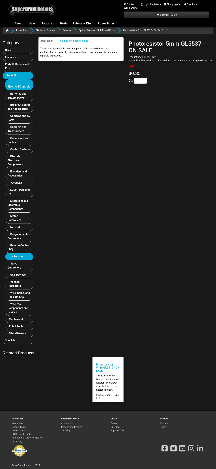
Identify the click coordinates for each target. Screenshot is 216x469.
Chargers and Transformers (17, 129)
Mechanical (16, 319)
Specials (10, 340)
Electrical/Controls (46, 30)
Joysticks (16, 182)
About (18, 23)
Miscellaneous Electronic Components (18, 205)
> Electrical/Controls (19, 84)
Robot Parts (106, 23)
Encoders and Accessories (17, 173)
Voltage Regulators (14, 283)
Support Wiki (117, 430)
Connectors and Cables (18, 140)
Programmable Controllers (18, 236)
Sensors (67, 30)
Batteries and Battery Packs (17, 95)
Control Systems (20, 149)
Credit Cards (18, 430)
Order (163, 427)
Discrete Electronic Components (15, 160)
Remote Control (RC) (18, 247)
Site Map (66, 430)
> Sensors (18, 256)
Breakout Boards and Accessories (19, 106)
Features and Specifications (73, 40)
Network (15, 227)
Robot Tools (16, 326)
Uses (32, 23)
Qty (131, 80)
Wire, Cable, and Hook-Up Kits (19, 295)
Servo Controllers (14, 265)
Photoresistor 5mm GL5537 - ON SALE (143, 30)
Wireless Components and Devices (18, 308)
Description (47, 40)
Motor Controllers (14, 218)
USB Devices (18, 274)
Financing (17, 441)
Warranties (17, 423)
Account (164, 423)
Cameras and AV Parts (19, 118)
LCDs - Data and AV (19, 191)
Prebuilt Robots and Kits (17, 66)
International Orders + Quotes (27, 437)
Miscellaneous (17, 333)
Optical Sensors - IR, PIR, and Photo (97, 30)
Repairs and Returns (71, 427)
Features (47, 23)
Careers (115, 423)
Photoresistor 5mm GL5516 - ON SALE (107, 367)
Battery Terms (19, 427)
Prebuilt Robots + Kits (75, 23)
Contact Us (67, 423)
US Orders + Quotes (22, 434)
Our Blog (115, 427)
